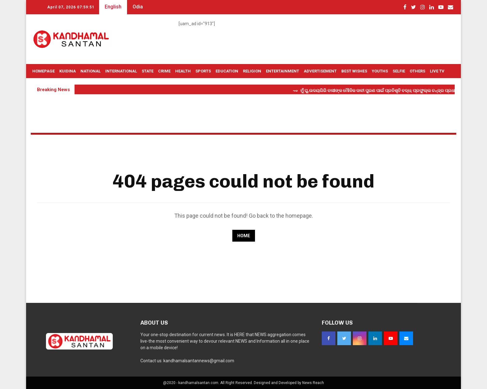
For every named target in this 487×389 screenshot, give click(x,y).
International (121, 71)
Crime (164, 71)
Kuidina (67, 71)
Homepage (43, 71)
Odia (138, 7)
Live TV (437, 71)
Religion (252, 71)
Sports (203, 71)
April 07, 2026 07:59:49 (70, 7)
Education (227, 71)
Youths (380, 71)
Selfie (399, 71)
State (147, 71)
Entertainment (282, 71)
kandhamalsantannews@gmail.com (198, 360)
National (90, 71)
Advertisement (320, 71)
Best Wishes (354, 71)
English (113, 7)
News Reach (313, 383)
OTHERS (417, 71)
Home (243, 235)
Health (183, 71)
